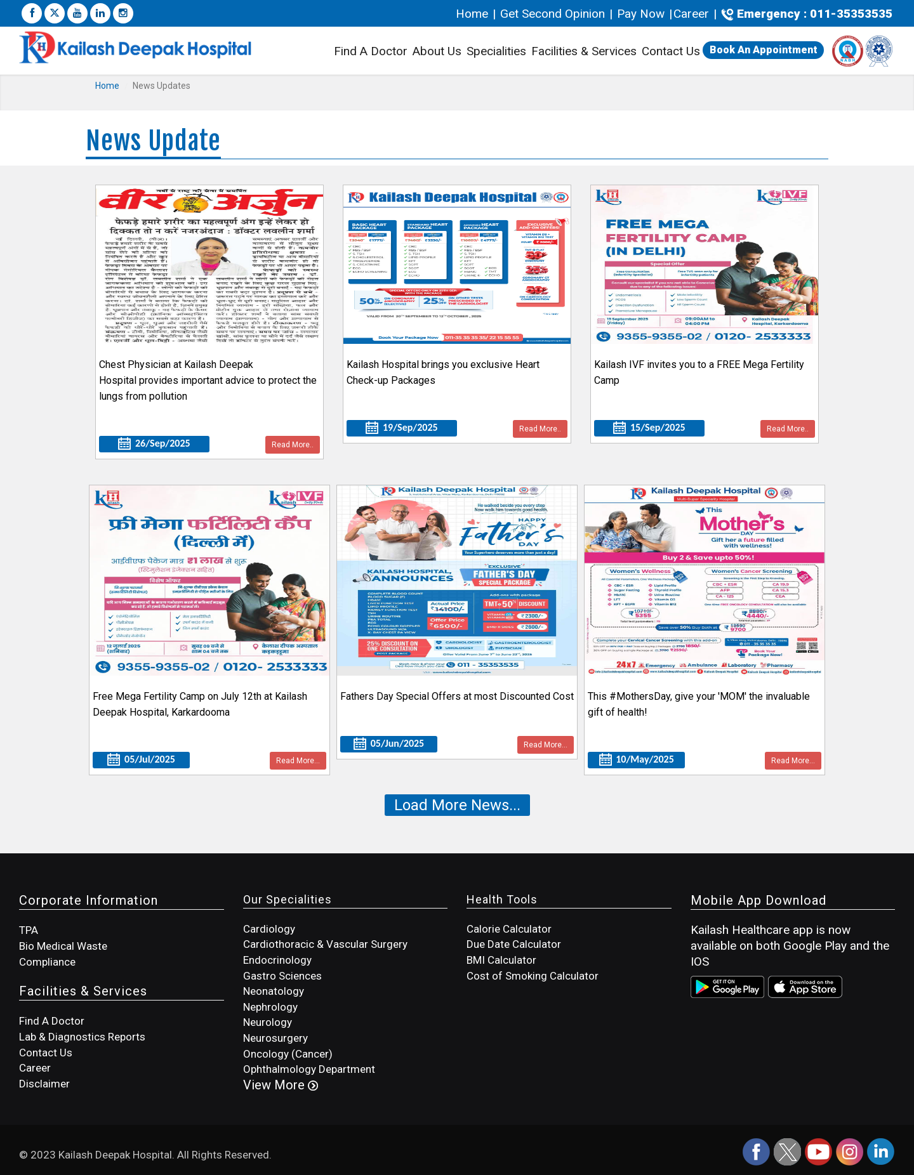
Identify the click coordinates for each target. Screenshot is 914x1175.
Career (691, 13)
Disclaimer (44, 1083)
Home (473, 13)
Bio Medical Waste (63, 946)
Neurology (267, 1022)
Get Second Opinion (552, 13)
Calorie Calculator (509, 928)
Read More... (298, 760)
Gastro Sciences (282, 975)
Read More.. (293, 444)
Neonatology (273, 991)
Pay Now (641, 13)
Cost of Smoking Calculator (533, 975)
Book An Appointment (764, 50)
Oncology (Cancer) (288, 1053)
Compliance (47, 961)
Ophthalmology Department (309, 1069)
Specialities (496, 51)
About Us (437, 51)
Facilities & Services (584, 53)
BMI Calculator (501, 960)
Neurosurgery (275, 1038)
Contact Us (671, 51)
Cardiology (269, 928)
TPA (28, 930)
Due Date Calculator (514, 944)
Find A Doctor (370, 51)
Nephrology (270, 1007)
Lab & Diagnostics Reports (82, 1036)
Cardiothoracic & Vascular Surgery (325, 944)
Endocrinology (277, 960)
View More (280, 1085)
